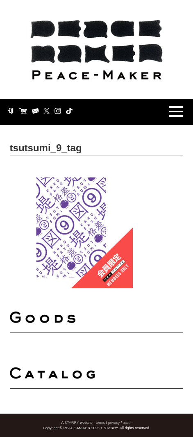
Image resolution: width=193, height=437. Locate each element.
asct (126, 423)
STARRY (71, 423)
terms (100, 423)
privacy (114, 423)
